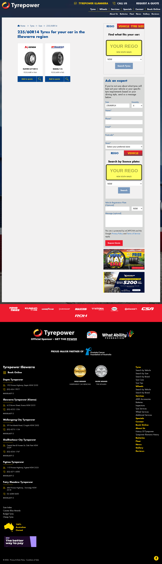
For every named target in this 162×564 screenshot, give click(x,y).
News (138, 14)
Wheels (103, 9)
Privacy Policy (117, 233)
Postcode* (109, 135)
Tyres (93, 9)
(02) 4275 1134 (13, 429)
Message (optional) (113, 213)
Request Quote (114, 243)
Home (21, 26)
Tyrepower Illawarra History (147, 434)
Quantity (135, 102)
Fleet (132, 14)
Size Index (7, 507)
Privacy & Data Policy (17, 560)
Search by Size (142, 373)
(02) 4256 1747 (13, 452)
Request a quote (145, 3)
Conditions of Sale (32, 560)
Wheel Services (142, 412)
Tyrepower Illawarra (91, 3)
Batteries (124, 14)
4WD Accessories (143, 399)
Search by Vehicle (143, 370)
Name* (108, 110)
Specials (127, 9)
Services (115, 9)
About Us (114, 14)
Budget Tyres (8, 514)
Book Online (153, 9)
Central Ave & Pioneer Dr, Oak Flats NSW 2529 (22, 446)
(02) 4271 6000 (13, 472)
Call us (120, 3)
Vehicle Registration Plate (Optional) (115, 203)
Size (107, 102)
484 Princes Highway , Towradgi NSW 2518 (21, 489)
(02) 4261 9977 (13, 389)
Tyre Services (141, 408)
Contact (139, 9)
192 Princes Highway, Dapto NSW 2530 (22, 385)
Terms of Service (133, 233)
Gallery (146, 14)
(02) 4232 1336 (13, 409)
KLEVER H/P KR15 (30, 69)
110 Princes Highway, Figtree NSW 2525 (23, 467)
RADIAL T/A (57, 69)
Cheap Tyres (8, 517)
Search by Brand (143, 376)
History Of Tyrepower (145, 431)
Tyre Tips (139, 383)
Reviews (155, 14)
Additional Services (144, 415)
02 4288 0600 (13, 494)
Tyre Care (140, 380)
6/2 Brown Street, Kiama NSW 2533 (21, 405)
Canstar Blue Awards (11, 510)
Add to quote (27, 79)
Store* (108, 143)
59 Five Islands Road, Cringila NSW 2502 (23, 425)
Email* (108, 127)
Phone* (108, 118)
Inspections (140, 405)
